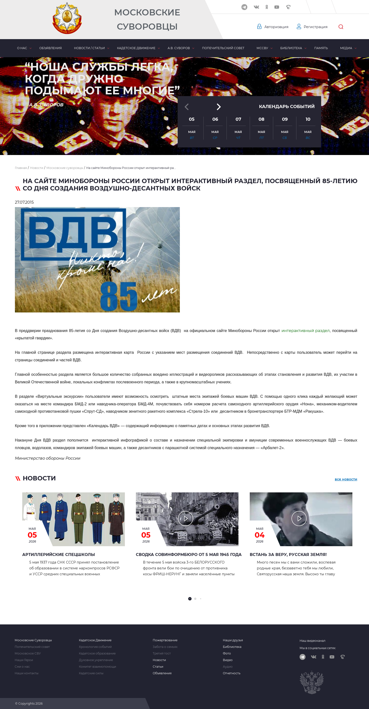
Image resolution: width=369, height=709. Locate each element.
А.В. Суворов (179, 48)
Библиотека (291, 48)
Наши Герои (24, 660)
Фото (227, 653)
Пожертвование (165, 640)
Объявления (50, 48)
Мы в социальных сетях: (318, 648)
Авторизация (276, 27)
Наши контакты (26, 673)
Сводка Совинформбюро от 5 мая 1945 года (189, 554)
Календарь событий (287, 100)
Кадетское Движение (95, 640)
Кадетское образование (97, 653)
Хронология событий (95, 646)
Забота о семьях (165, 646)
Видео (228, 660)
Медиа (346, 48)
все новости (346, 479)
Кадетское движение (136, 48)
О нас (22, 48)
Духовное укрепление (96, 660)
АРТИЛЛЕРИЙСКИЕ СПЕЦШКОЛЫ (58, 554)
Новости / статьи (89, 48)
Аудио (228, 666)
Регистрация (315, 27)
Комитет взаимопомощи (97, 666)
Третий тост (162, 653)
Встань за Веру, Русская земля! (288, 554)
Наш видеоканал (313, 641)
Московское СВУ (28, 653)
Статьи (158, 666)
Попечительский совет (223, 48)
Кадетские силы (91, 673)
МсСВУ (262, 48)
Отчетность (231, 673)
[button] (184, 143)
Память (321, 48)
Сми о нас (22, 666)
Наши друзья (233, 640)
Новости (159, 660)
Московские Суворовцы (147, 19)
